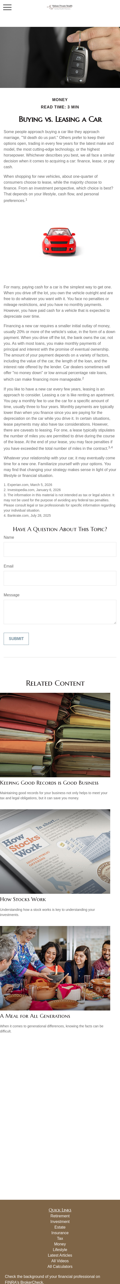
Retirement (59, 1216)
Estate (60, 1227)
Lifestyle (60, 1250)
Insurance (59, 1233)
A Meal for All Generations (35, 1016)
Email (8, 566)
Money (60, 1244)
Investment (59, 1222)
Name (9, 537)
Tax (60, 1238)
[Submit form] (16, 639)
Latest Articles (60, 1255)
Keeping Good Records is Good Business (49, 782)
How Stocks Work (23, 899)
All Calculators (59, 1266)
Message (12, 595)
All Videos (60, 1261)
